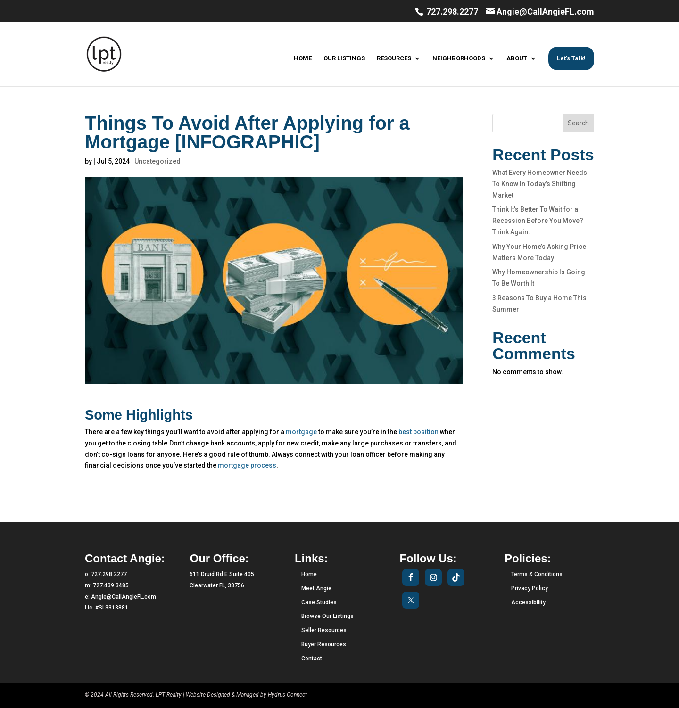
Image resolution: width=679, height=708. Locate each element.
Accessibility (528, 602)
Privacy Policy (529, 588)
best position (418, 432)
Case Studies (319, 602)
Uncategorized (157, 161)
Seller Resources (324, 630)
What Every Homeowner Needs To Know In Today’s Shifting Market (539, 184)
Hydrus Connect (287, 695)
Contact (311, 658)
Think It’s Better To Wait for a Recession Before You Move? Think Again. (537, 221)
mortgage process (247, 465)
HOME (303, 58)
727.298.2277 (451, 11)
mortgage (301, 432)
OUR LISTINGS (344, 58)
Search (578, 123)
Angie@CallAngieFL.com (123, 596)
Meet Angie (316, 588)
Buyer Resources (323, 644)
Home (309, 574)
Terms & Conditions (537, 574)
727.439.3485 (111, 585)
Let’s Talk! (571, 58)
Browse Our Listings (327, 616)
